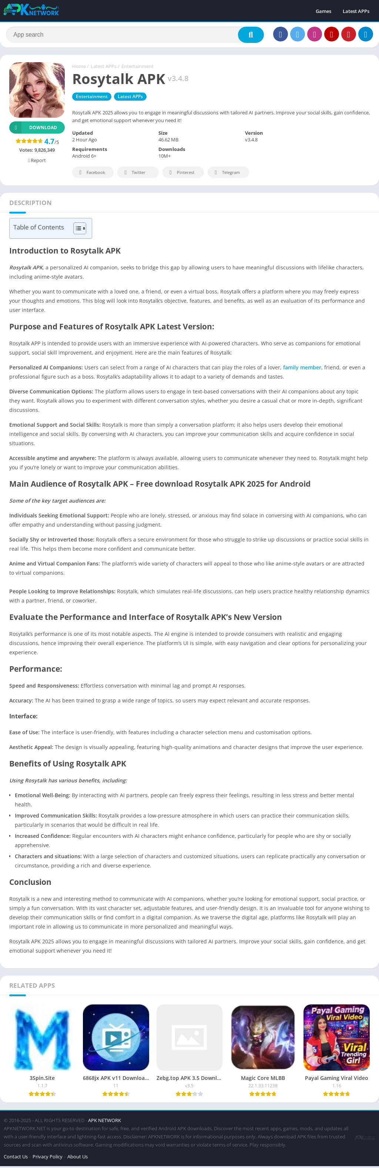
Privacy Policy (48, 1158)
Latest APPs (356, 11)
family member (301, 369)
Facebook (91, 175)
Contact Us (16, 1158)
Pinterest (180, 175)
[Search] (135, 36)
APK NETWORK (104, 1122)
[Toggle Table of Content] (76, 230)
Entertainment (137, 68)
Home (79, 68)
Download (33, 130)
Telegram (226, 175)
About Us (77, 1158)
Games (323, 11)
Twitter (133, 175)
